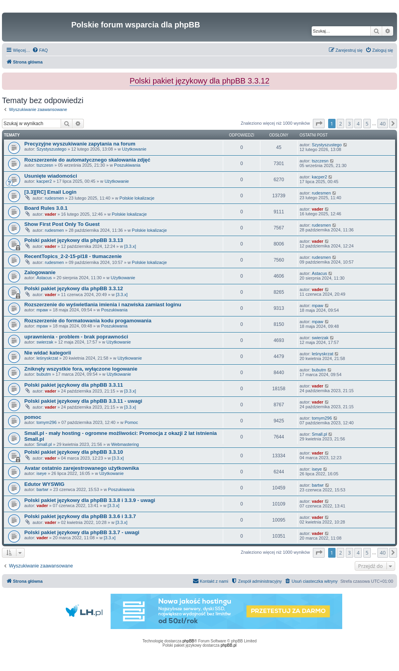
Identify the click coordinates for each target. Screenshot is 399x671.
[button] (319, 123)
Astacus (44, 277)
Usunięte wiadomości (50, 176)
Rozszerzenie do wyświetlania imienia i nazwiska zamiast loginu (102, 304)
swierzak (44, 342)
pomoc (32, 417)
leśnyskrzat (47, 358)
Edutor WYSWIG (44, 484)
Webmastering (125, 444)
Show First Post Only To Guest (61, 224)
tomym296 (46, 422)
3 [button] (349, 123)
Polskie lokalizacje (136, 198)
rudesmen (54, 198)
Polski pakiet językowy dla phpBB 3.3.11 (73, 385)
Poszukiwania (127, 165)
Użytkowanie (134, 149)
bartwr (42, 489)
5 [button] (367, 123)
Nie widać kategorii (47, 353)
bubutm (43, 374)
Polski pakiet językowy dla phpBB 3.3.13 (73, 240)
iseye (41, 473)
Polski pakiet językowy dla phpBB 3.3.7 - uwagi (81, 532)
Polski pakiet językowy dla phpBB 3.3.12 (73, 288)
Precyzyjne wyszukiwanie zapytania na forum (79, 144)
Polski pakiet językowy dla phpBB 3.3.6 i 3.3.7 (80, 516)
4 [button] (358, 123)
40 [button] (383, 123)
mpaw (42, 309)
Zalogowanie (40, 272)
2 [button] (340, 123)
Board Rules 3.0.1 (46, 208)
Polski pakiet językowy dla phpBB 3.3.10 (73, 452)
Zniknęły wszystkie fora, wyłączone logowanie (80, 369)
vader (50, 214)
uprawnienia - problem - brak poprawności (76, 337)
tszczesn (44, 165)
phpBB (188, 641)
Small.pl (44, 444)
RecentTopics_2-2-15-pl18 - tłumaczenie (73, 256)
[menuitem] (40, 50)
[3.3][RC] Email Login (50, 192)
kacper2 (44, 181)
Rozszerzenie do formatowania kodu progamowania (88, 321)
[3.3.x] (130, 246)
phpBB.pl (228, 645)
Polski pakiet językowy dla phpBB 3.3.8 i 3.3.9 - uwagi (89, 500)
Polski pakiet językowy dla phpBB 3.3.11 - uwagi (83, 401)
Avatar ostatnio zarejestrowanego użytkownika (81, 468)
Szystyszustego (51, 149)
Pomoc (131, 422)
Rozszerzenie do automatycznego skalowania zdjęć (87, 160)
